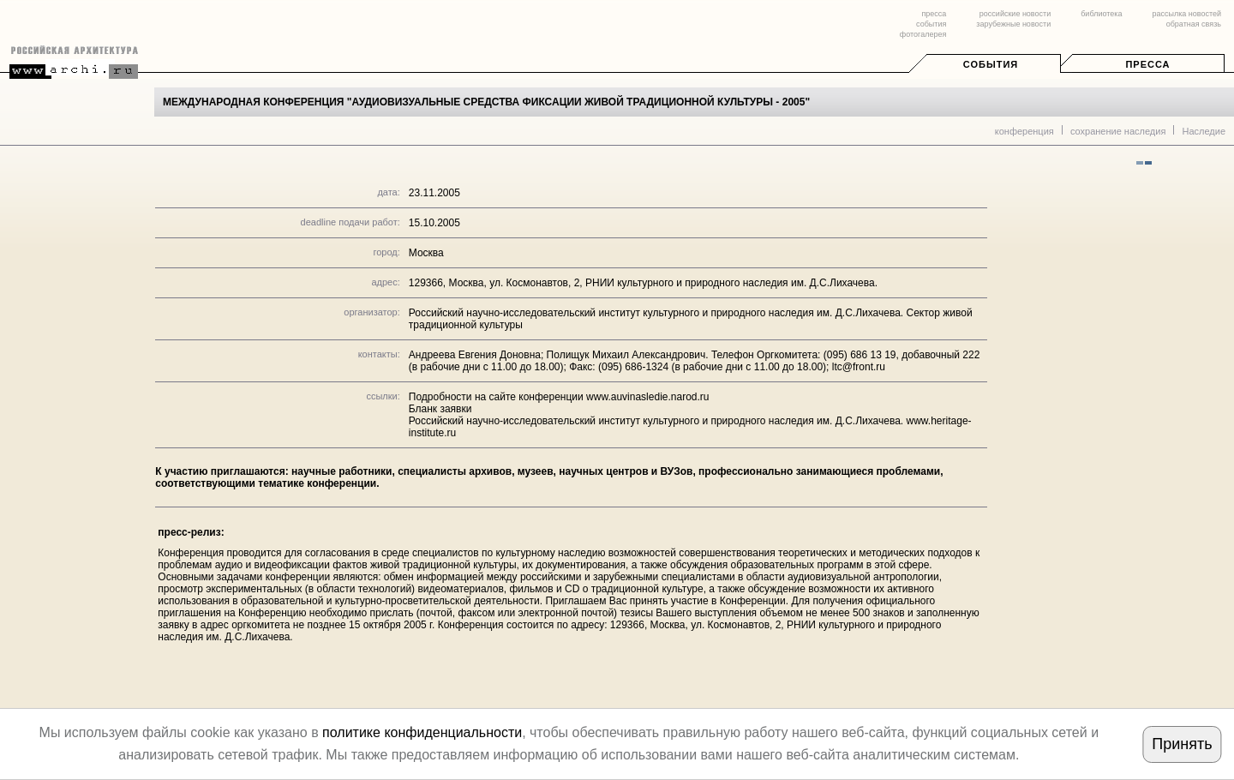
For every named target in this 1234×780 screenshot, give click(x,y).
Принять (1182, 744)
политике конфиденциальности (422, 732)
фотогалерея (923, 34)
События (990, 64)
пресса (933, 13)
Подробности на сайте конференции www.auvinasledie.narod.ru (559, 397)
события (931, 24)
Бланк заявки (440, 409)
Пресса (1147, 64)
